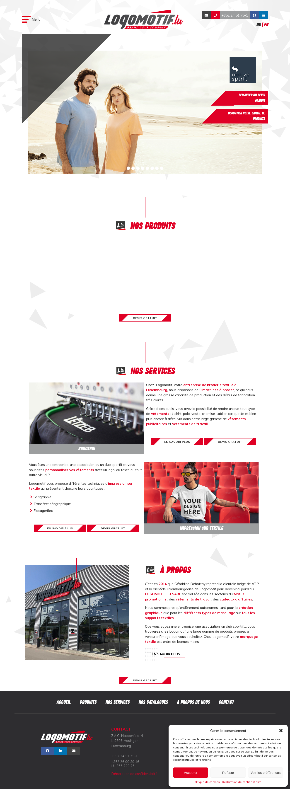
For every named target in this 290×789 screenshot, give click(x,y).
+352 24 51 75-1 (235, 15)
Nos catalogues (153, 702)
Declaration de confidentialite (241, 782)
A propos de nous (193, 702)
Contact (226, 702)
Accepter (190, 772)
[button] (281, 730)
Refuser (228, 772)
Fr (266, 24)
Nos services (117, 702)
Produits (88, 702)
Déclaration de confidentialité (134, 774)
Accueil (63, 702)
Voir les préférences (266, 772)
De (258, 24)
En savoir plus (166, 654)
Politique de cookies (206, 782)
